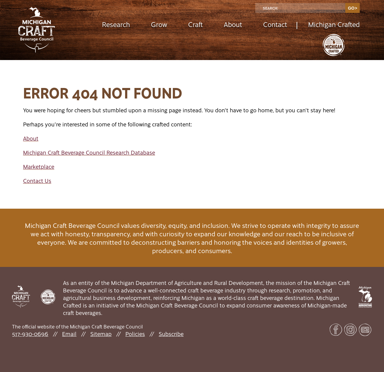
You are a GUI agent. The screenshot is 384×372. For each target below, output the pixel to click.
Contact (275, 24)
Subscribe (171, 333)
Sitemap (101, 333)
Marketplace (38, 166)
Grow (159, 24)
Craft (195, 24)
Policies (135, 333)
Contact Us (37, 180)
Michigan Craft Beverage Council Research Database (89, 152)
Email (69, 333)
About (233, 24)
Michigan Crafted (334, 24)
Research (116, 24)
